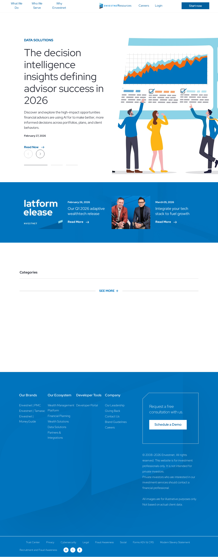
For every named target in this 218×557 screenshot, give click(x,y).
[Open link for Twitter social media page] (72, 550)
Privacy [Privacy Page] (50, 542)
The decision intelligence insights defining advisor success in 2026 (64, 76)
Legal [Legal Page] (86, 542)
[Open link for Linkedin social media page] (66, 550)
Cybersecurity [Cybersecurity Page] (68, 542)
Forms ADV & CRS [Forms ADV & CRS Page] (143, 542)
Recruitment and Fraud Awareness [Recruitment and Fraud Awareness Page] (38, 550)
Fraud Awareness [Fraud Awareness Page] (104, 542)
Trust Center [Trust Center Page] (33, 542)
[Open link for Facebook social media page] (79, 550)
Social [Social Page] (123, 542)
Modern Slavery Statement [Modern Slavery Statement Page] (175, 542)
